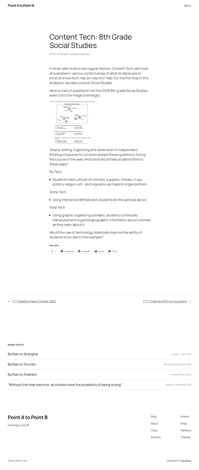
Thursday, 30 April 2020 (180, 374)
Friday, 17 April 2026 (181, 354)
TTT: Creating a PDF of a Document (165, 301)
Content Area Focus (79, 53)
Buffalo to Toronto (22, 364)
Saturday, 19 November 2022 (177, 364)
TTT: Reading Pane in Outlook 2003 (34, 301)
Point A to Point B (21, 5)
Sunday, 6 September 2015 (178, 384)
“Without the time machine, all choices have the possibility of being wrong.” (65, 385)
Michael (63, 53)
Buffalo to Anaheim (22, 374)
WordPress (186, 460)
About (187, 5)
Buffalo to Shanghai (23, 354)
